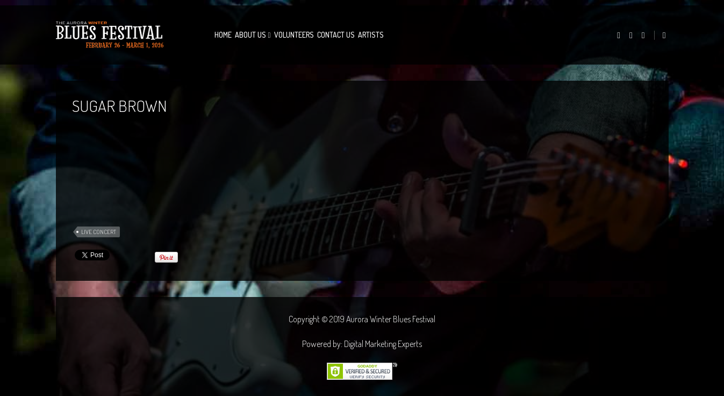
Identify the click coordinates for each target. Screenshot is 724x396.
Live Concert (98, 232)
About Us (250, 34)
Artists (371, 34)
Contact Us (336, 34)
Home (223, 34)
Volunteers (294, 34)
